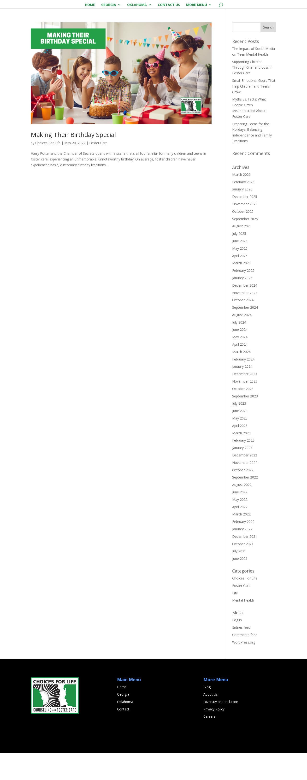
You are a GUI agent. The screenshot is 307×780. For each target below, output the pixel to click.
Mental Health (243, 627)
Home (90, 5)
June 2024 (240, 356)
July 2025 (239, 260)
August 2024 (242, 341)
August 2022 (242, 511)
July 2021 (239, 578)
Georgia (108, 5)
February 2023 (243, 467)
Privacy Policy (213, 736)
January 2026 (242, 216)
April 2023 (240, 452)
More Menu (196, 5)
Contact (123, 736)
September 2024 (245, 334)
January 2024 (242, 393)
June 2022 (240, 519)
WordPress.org (243, 669)
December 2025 (244, 223)
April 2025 (240, 282)
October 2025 (243, 238)
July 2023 (239, 430)
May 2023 (240, 445)
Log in (237, 646)
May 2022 (240, 526)
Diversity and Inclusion (220, 728)
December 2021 (244, 563)
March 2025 (241, 290)
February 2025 (243, 297)
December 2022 (244, 482)
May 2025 (240, 275)
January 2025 (242, 304)
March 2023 (241, 460)
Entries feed (241, 654)
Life (235, 620)
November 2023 (244, 408)
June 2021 (240, 585)
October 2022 (243, 497)
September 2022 (245, 504)
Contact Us (169, 5)
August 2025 (242, 253)
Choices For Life (47, 169)
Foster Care (98, 169)
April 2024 (240, 371)
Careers (209, 743)
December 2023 (244, 400)
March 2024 (241, 378)
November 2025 (244, 231)
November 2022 (244, 489)
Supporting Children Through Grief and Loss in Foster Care (252, 94)
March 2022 (241, 541)
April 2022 (240, 534)
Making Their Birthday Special (73, 161)
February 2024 (243, 386)
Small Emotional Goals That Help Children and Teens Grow (253, 113)
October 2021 (243, 570)
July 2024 (239, 349)
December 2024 (244, 312)
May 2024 (240, 363)
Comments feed (244, 661)
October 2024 (243, 327)
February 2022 (243, 548)
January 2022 (242, 556)
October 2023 (243, 415)
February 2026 (243, 209)
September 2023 (245, 423)
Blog (207, 713)
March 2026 (241, 201)
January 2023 (242, 474)
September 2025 (245, 245)
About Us (210, 721)
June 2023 (240, 437)
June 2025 (240, 268)
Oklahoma (137, 5)
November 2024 (244, 319)
